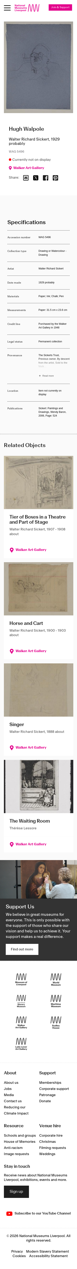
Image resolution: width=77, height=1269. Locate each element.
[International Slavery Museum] (21, 1001)
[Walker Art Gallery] (21, 1022)
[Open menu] (7, 8)
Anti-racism (13, 1148)
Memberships (50, 1083)
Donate (45, 1101)
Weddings (47, 1154)
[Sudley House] (56, 1022)
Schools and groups (20, 1135)
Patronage (47, 1095)
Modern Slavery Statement (47, 1251)
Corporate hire (51, 1135)
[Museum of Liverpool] (21, 979)
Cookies (19, 1256)
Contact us (13, 1101)
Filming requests (52, 1148)
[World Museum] (56, 979)
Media (9, 1095)
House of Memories (20, 1142)
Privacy (17, 1251)
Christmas (47, 1142)
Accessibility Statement (48, 1256)
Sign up (16, 1192)
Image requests (16, 1154)
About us (11, 1083)
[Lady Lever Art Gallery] (21, 1044)
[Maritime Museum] (56, 1001)
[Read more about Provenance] (54, 366)
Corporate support (54, 1089)
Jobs (8, 1089)
